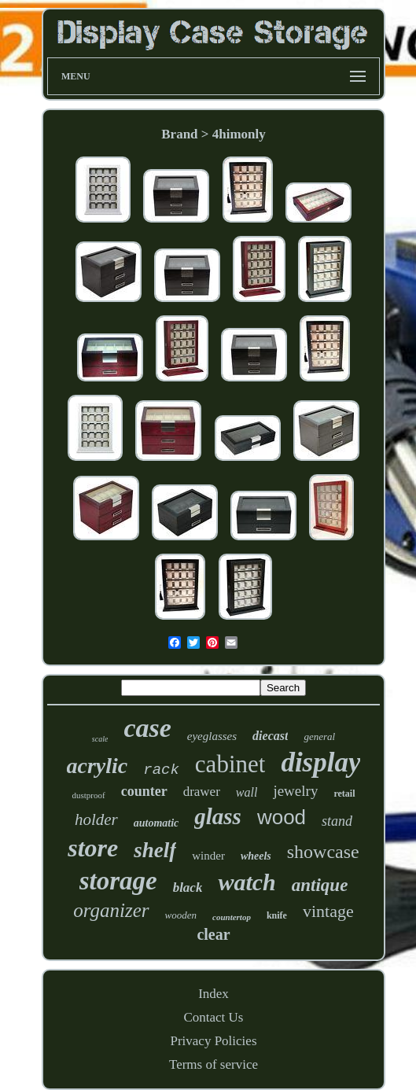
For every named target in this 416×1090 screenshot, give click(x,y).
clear (213, 934)
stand (337, 821)
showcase (323, 851)
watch (246, 882)
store (93, 848)
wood (281, 817)
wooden (181, 915)
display (320, 762)
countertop (231, 917)
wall (247, 792)
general (319, 736)
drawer (201, 791)
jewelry (295, 791)
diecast (270, 735)
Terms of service (213, 1064)
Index (213, 993)
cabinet (230, 764)
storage (118, 881)
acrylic (97, 765)
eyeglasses (212, 736)
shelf (155, 850)
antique (320, 885)
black (188, 887)
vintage (328, 911)
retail (344, 793)
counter (144, 791)
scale (100, 739)
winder (208, 855)
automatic (156, 823)
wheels (256, 856)
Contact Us (213, 1017)
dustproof (88, 795)
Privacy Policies (213, 1040)
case (147, 727)
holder (96, 819)
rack (161, 770)
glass (217, 816)
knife (277, 915)
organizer (111, 910)
